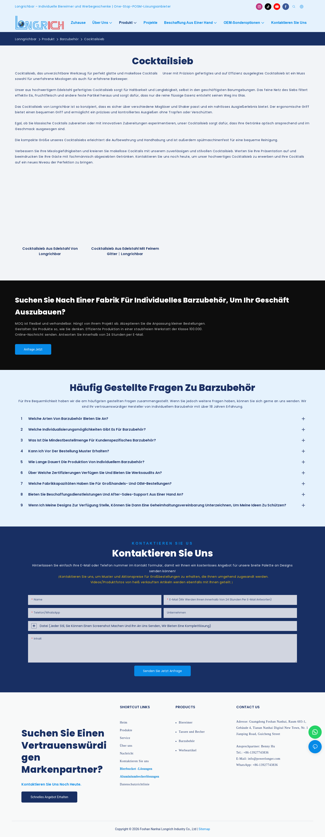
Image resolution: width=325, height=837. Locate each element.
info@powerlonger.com (264, 758)
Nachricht (127, 753)
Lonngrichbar (26, 39)
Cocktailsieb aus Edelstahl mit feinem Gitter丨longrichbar (125, 251)
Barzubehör (69, 39)
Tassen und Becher (192, 731)
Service (125, 738)
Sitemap (204, 829)
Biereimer (186, 722)
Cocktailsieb (94, 39)
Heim (123, 722)
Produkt (48, 39)
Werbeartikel (188, 750)
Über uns (126, 745)
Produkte (126, 730)
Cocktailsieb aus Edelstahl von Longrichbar (50, 251)
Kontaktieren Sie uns (134, 761)
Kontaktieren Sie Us (162, 543)
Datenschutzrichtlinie (134, 784)
